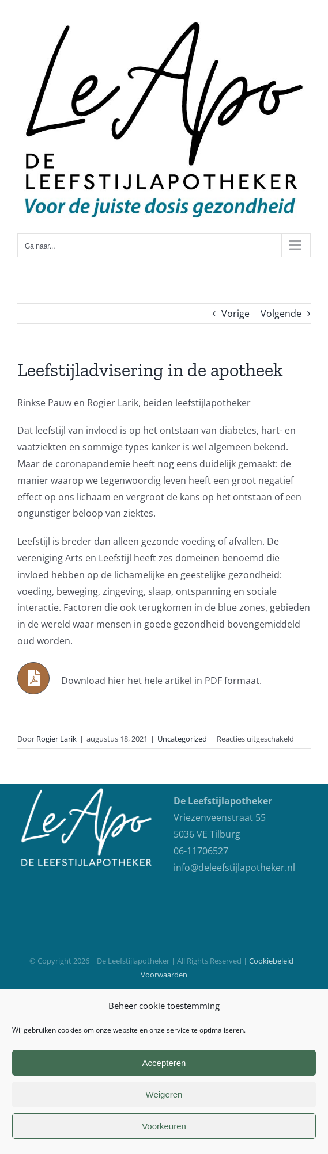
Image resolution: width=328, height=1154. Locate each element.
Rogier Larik (56, 738)
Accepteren (164, 1063)
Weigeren (164, 1094)
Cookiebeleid (271, 961)
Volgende (281, 313)
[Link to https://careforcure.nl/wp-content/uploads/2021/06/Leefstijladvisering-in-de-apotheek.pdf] (33, 678)
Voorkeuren (164, 1126)
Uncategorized (182, 738)
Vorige (235, 313)
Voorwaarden (164, 974)
